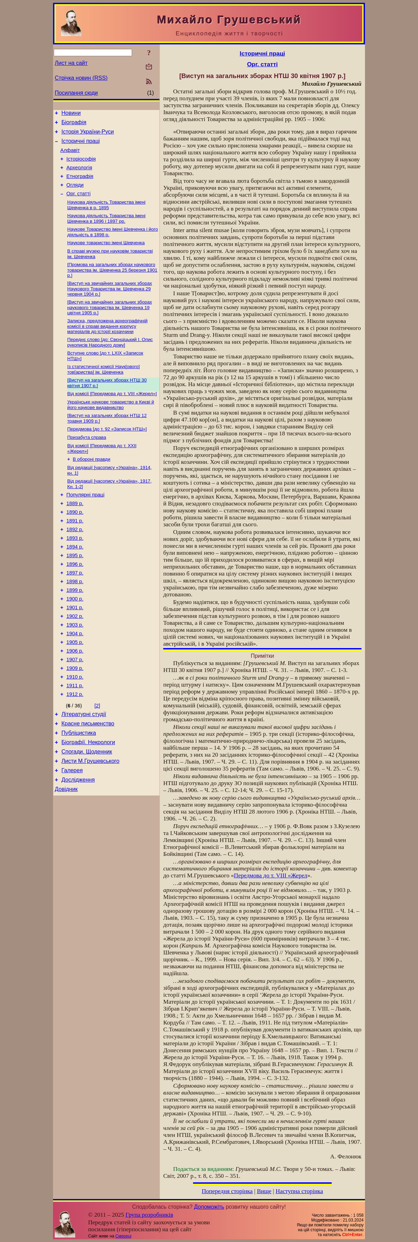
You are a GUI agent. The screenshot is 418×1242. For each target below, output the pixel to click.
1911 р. (75, 735)
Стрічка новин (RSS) (81, 78)
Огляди (75, 194)
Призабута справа (86, 460)
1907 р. (75, 706)
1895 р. (75, 589)
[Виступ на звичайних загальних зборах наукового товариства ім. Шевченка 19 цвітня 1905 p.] (109, 323)
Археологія (79, 175)
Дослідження (78, 839)
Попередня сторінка (227, 1191)
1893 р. (75, 570)
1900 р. (75, 638)
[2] (97, 756)
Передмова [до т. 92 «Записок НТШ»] (107, 451)
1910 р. (75, 725)
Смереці (123, 1236)
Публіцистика (78, 787)
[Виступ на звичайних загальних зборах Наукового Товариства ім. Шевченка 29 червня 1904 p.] (109, 304)
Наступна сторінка (299, 1191)
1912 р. (75, 745)
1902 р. (75, 657)
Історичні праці (80, 145)
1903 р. (75, 667)
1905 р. (75, 686)
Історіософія (81, 165)
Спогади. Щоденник (86, 807)
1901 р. (75, 647)
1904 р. (75, 677)
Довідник (66, 849)
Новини (71, 114)
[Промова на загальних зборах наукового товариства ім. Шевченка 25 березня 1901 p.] (112, 284)
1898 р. (75, 618)
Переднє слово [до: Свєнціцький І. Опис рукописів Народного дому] (110, 359)
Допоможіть (209, 1207)
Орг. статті (79, 204)
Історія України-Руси (87, 135)
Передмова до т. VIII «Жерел (270, 875)
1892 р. (75, 560)
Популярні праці (86, 521)
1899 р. (75, 628)
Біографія (73, 124)
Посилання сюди (76, 93)
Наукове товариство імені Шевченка (106, 255)
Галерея (71, 828)
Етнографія (80, 184)
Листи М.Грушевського (90, 818)
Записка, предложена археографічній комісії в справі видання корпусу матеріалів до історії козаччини (107, 343)
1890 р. (75, 541)
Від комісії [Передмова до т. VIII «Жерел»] (112, 413)
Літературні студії (83, 766)
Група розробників (149, 1214)
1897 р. (75, 609)
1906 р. (75, 696)
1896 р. (75, 599)
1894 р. (75, 579)
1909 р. (75, 715)
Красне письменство (87, 776)
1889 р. (75, 531)
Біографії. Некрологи (88, 797)
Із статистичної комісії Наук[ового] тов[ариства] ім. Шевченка (103, 388)
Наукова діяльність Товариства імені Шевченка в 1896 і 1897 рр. (106, 230)
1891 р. (75, 550)
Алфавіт (70, 155)
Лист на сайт (71, 63)
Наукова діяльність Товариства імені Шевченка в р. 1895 (106, 216)
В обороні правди (91, 483)
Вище (264, 1191)
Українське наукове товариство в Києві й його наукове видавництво (110, 425)
